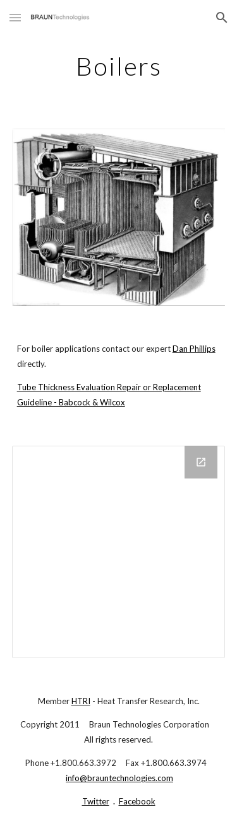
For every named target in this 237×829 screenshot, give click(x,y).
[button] (15, 17)
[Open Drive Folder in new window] (201, 462)
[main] (119, 66)
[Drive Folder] (119, 552)
